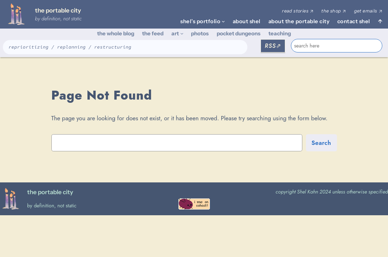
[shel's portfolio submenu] (223, 21)
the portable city (58, 10)
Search (321, 142)
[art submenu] (181, 33)
